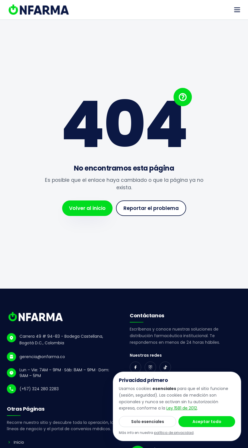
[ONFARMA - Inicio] (36, 317)
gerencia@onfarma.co (42, 357)
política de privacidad (174, 432)
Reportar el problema (151, 208)
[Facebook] (135, 367)
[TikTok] (165, 367)
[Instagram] (150, 367)
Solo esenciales (147, 421)
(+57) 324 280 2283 (39, 389)
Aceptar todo (206, 421)
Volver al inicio (87, 208)
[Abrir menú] (237, 9)
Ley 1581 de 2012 (181, 408)
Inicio (15, 442)
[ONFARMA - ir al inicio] (39, 10)
